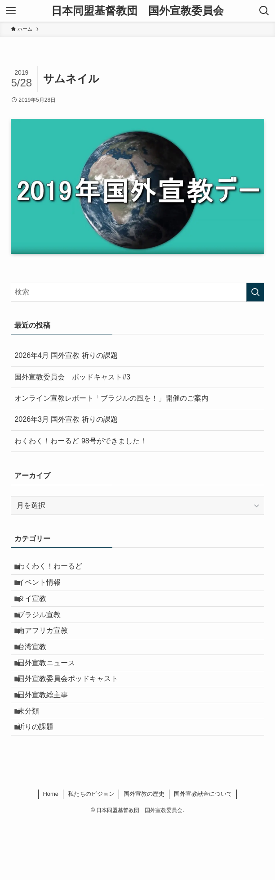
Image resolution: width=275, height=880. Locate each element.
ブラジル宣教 (45, 633)
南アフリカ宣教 (48, 654)
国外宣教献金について (203, 851)
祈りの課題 (41, 782)
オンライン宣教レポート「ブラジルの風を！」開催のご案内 (111, 398)
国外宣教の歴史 (144, 851)
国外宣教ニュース (52, 697)
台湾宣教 (37, 675)
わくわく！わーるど (55, 569)
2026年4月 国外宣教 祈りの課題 (65, 355)
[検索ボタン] (264, 11)
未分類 (34, 761)
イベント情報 (45, 590)
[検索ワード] (137, 292)
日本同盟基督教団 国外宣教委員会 (137, 10)
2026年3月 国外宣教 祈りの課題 (65, 419)
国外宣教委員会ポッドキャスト (73, 718)
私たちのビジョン (91, 851)
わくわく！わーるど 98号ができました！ (80, 441)
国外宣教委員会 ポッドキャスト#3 (72, 377)
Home (50, 851)
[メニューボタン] (11, 11)
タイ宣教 (37, 611)
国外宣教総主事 (48, 739)
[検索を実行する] (255, 292)
